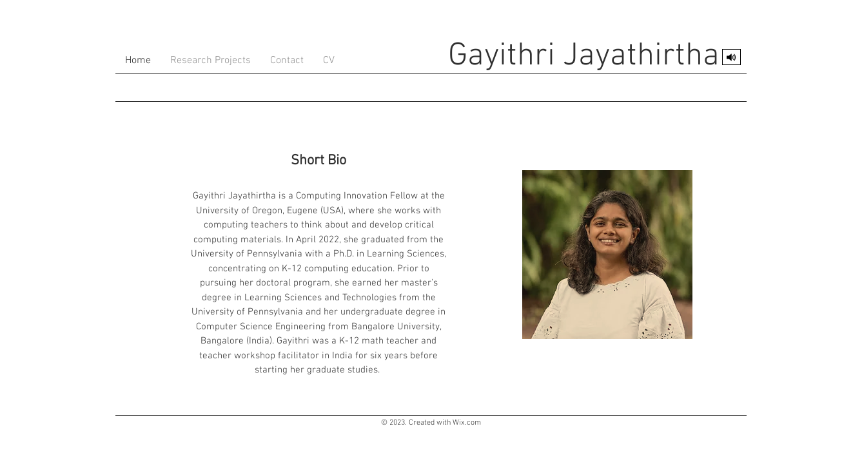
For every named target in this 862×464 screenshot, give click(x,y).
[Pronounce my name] (731, 57)
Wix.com (467, 422)
